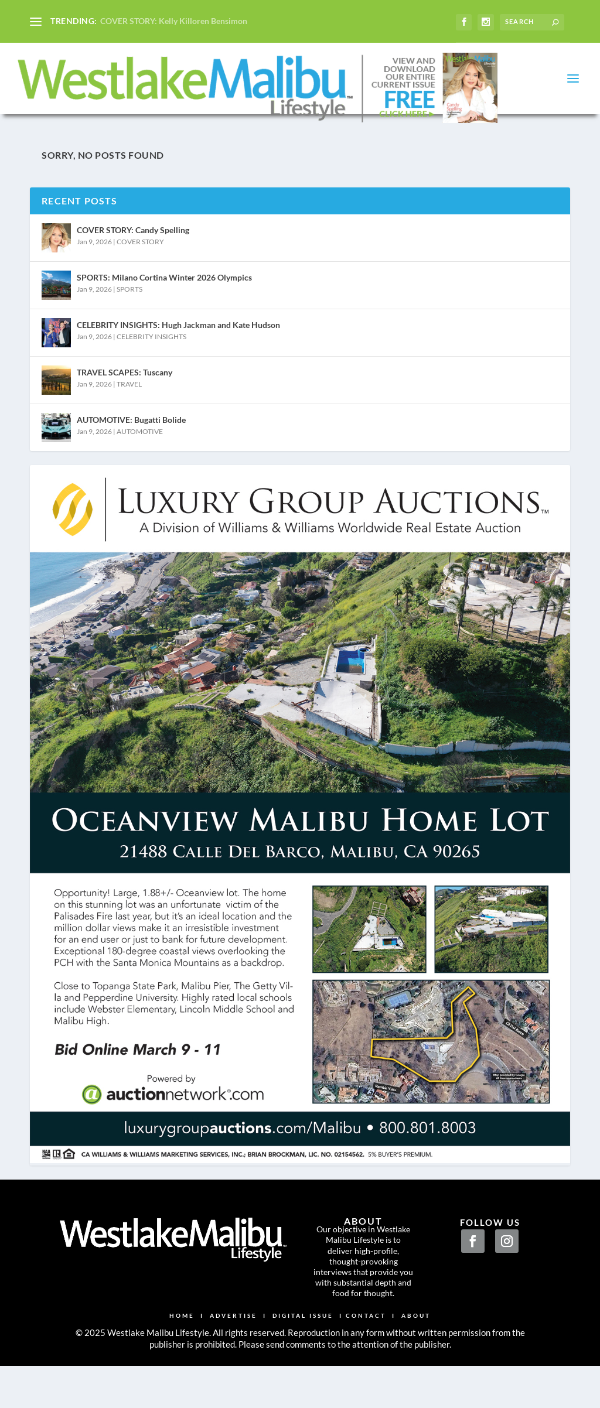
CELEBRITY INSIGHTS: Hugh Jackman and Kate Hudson (178, 350)
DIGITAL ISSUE (302, 1340)
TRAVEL (129, 409)
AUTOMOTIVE (140, 456)
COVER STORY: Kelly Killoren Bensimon (173, 21)
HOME (182, 1340)
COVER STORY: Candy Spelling (133, 255)
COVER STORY (140, 266)
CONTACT (366, 1340)
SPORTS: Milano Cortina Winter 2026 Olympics (164, 302)
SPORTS (129, 314)
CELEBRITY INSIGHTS (151, 361)
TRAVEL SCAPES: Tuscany (124, 397)
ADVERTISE (233, 1340)
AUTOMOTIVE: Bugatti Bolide (131, 445)
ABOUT (416, 1340)
